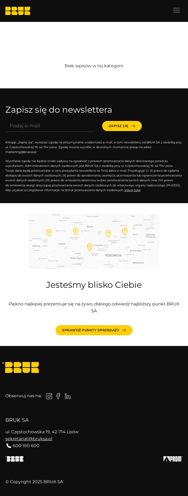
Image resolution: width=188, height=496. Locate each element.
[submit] (122, 126)
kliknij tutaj (133, 190)
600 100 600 (26, 445)
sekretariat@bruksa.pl (28, 438)
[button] (176, 10)
